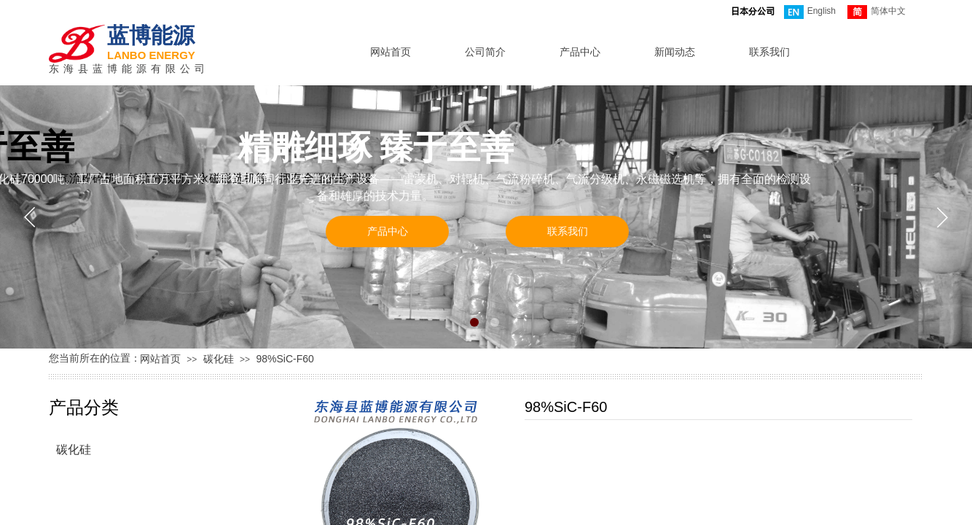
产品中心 (580, 52)
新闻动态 (674, 52)
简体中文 (876, 12)
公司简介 (485, 52)
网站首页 (390, 52)
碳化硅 (218, 359)
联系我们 (769, 52)
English (810, 12)
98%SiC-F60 (284, 359)
